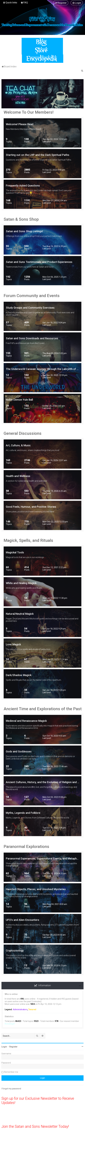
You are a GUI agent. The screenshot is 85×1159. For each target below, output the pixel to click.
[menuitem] (24, 2)
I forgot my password (11, 1088)
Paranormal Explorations (26, 846)
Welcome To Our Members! (28, 112)
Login (4, 1047)
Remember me (11, 1072)
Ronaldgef (10, 1024)
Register (13, 1047)
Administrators (20, 1009)
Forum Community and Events (32, 295)
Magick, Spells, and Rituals (28, 540)
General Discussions (22, 433)
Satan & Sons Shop (21, 219)
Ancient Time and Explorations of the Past (43, 708)
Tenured (32, 1009)
